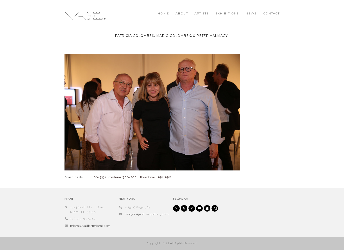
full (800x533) (95, 177)
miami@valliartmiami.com (90, 225)
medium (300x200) (123, 177)
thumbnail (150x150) (155, 177)
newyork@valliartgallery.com (147, 214)
